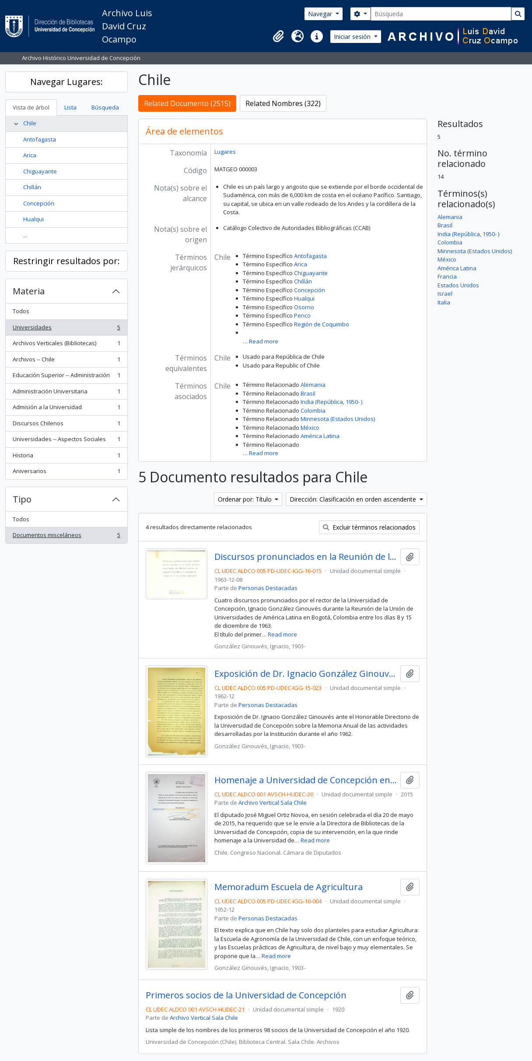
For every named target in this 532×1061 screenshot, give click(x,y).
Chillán (32, 187)
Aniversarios (66, 473)
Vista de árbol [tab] (31, 107)
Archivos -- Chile (66, 361)
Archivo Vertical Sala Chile (272, 802)
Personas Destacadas (268, 588)
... (25, 235)
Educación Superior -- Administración (66, 377)
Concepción (38, 203)
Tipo (22, 499)
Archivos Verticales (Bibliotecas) (66, 345)
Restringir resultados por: (66, 261)
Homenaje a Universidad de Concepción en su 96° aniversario (305, 780)
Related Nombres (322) (283, 103)
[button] (278, 36)
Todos (21, 311)
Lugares (225, 152)
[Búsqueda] (441, 14)
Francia (447, 276)
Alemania (313, 385)
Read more (263, 341)
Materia (29, 291)
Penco (302, 315)
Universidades (66, 329)
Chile (29, 123)
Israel (445, 293)
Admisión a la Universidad (66, 409)
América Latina (320, 436)
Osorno (304, 307)
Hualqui (33, 219)
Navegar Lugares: (66, 82)
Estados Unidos (458, 285)
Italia (444, 302)
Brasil (308, 393)
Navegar (321, 14)
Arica (29, 155)
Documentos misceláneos (66, 537)
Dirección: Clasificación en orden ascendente (354, 499)
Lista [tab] (70, 107)
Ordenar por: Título (245, 499)
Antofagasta (39, 139)
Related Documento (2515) (187, 103)
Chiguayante (40, 171)
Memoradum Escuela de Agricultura (288, 887)
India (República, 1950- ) (331, 402)
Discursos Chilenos (66, 425)
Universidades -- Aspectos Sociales (66, 441)
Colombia (313, 410)
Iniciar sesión (353, 36)
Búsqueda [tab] (105, 107)
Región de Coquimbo (321, 324)
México (310, 427)
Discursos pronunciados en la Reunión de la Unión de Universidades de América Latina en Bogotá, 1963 (305, 557)
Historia (66, 457)
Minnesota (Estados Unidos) (338, 419)
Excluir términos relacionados (369, 527)
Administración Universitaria (66, 393)
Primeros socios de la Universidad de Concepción (246, 995)
